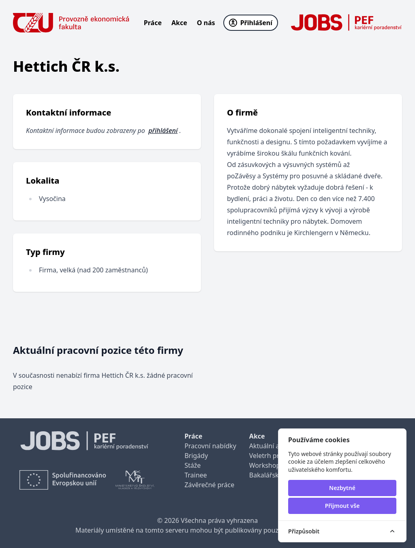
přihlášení (163, 130)
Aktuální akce (269, 445)
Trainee (195, 475)
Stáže (192, 465)
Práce (153, 22)
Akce (179, 22)
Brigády (196, 455)
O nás (206, 22)
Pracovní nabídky (210, 445)
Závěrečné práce (209, 484)
